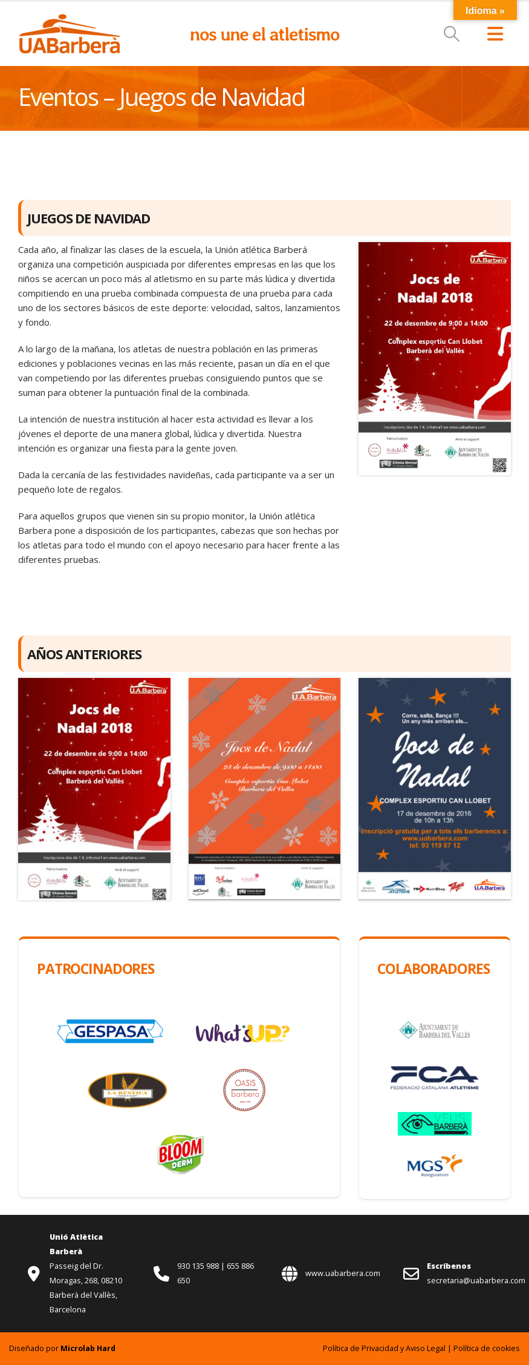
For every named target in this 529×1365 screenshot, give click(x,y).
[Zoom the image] (69, 19)
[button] (452, 34)
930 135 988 (199, 1266)
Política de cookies (486, 1348)
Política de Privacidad (360, 1348)
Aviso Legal (426, 1348)
